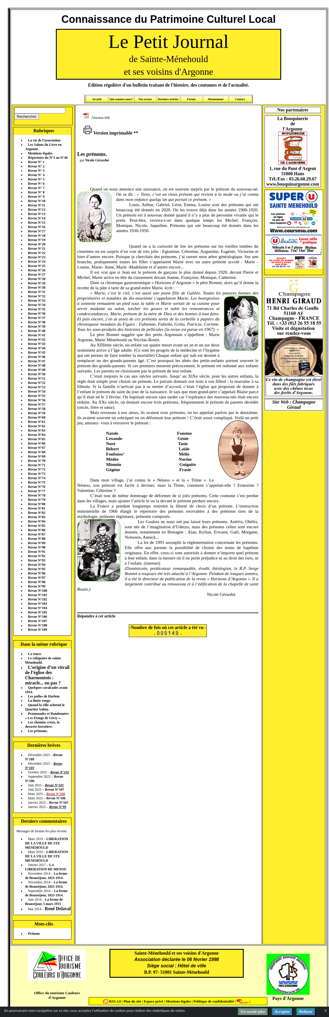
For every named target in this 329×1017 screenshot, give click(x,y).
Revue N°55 (36, 396)
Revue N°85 (36, 526)
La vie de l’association (44, 140)
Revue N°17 (36, 231)
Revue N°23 (36, 257)
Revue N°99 (36, 586)
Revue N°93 (36, 560)
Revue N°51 (36, 378)
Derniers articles (168, 99)
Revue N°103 (37, 604)
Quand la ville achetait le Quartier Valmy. (45, 707)
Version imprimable (108, 132)
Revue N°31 (36, 292)
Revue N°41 (36, 335)
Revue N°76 (36, 487)
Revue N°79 (36, 500)
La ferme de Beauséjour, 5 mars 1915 (44, 901)
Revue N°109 (37, 630)
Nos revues (145, 99)
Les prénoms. (38, 731)
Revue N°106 (37, 617)
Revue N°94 (36, 565)
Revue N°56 (36, 400)
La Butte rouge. (39, 701)
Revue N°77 (36, 491)
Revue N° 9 (36, 197)
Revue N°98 (36, 582)
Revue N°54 (36, 391)
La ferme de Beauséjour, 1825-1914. (46, 876)
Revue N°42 (36, 339)
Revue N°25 (36, 266)
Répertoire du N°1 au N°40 (48, 158)
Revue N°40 (36, 331)
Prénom (34, 934)
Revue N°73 (36, 474)
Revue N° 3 (36, 171)
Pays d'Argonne (288, 998)
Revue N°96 (36, 573)
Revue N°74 (36, 478)
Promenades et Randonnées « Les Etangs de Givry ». (47, 716)
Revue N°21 (36, 249)
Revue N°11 (36, 205)
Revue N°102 (37, 599)
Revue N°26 (36, 270)
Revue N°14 (36, 218)
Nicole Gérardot (97, 160)
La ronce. (35, 654)
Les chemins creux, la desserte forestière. (42, 724)
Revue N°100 (37, 591)
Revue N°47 (36, 361)
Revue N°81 (36, 508)
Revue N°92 (36, 556)
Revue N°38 (36, 322)
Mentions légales (40, 153)
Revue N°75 (36, 482)
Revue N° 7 (36, 188)
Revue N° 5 (36, 179)
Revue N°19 (36, 240)
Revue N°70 (36, 461)
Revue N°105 (37, 612)
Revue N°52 (36, 383)
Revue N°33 (36, 300)
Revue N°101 (37, 595)
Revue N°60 (36, 417)
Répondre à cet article (96, 616)
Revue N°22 (36, 253)
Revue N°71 (36, 465)
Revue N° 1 (36, 162)
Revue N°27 (36, 275)
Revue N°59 (36, 413)
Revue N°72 (36, 469)
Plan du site (133, 1001)
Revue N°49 (36, 370)
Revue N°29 (36, 283)
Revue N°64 (36, 435)
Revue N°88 (36, 539)
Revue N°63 (36, 430)
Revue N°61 (36, 422)
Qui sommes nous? (121, 99)
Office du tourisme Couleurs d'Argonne (57, 995)
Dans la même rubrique (43, 644)
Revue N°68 (36, 452)
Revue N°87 (36, 534)
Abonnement (216, 99)
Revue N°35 (36, 309)
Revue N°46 (36, 357)
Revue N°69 (36, 456)
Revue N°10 (36, 201)
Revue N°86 (36, 530)
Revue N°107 (37, 621)
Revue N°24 (36, 262)
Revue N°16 (36, 227)
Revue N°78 (36, 495)
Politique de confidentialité (213, 1001)
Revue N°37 (36, 318)
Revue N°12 (36, 210)
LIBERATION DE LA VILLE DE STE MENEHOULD (46, 843)
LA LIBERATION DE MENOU (46, 867)
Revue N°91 (36, 552)
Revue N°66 (36, 443)
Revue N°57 (36, 404)
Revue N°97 (36, 578)
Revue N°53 (36, 387)
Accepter (282, 1011)
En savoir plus (253, 1011)
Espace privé (153, 1001)
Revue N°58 (36, 409)
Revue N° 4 (36, 175)
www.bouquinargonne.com (292, 184)
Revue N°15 (36, 223)
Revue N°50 (36, 374)
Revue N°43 (36, 344)
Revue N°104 (37, 608)
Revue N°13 (36, 214)
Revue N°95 (36, 569)
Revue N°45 (36, 352)
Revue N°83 (36, 517)
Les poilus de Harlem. (44, 696)
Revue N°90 (36, 547)
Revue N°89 (36, 543)
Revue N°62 (36, 426)
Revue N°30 (36, 287)
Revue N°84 (36, 521)
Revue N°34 (36, 305)
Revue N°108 (37, 625)
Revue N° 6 (36, 184)
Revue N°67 (36, 448)
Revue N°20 (36, 244)
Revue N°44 (36, 348)
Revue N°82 (36, 513)
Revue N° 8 (36, 192)
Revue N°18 (36, 236)
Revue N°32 (36, 296)
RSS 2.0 (113, 1001)
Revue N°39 (36, 326)
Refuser (306, 1011)
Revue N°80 (36, 504)
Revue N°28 (36, 279)
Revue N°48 (36, 365)
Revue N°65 (36, 439)
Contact (240, 99)
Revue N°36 (36, 313)
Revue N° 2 (36, 166)
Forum (191, 99)
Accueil (96, 99)
